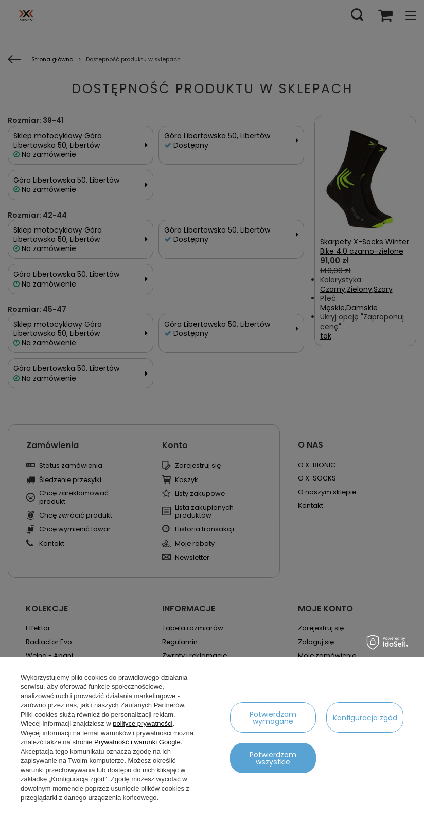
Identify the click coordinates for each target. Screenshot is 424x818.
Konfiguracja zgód (365, 718)
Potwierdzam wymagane (273, 717)
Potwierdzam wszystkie (273, 758)
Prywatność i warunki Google (137, 742)
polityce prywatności (142, 723)
